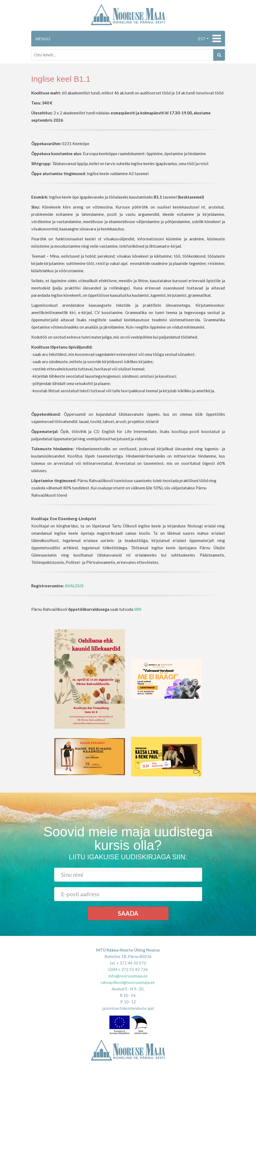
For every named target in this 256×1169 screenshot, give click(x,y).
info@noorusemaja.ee (128, 975)
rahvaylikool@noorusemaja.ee (128, 982)
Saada (128, 913)
